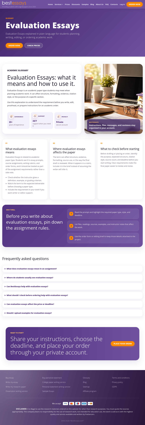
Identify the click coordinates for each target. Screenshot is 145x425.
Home (50, 4)
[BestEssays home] (19, 3)
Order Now (134, 4)
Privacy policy (117, 382)
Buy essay (10, 378)
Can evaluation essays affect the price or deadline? (30, 304)
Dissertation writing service (17, 391)
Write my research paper (16, 387)
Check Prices (33, 45)
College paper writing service (54, 382)
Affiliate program (89, 391)
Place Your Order (123, 343)
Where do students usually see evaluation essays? (30, 277)
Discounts (76, 4)
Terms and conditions (121, 378)
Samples (85, 4)
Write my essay (12, 382)
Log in (122, 4)
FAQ (107, 4)
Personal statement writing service (56, 387)
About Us (99, 4)
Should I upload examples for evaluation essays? (29, 313)
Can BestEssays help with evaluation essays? (27, 286)
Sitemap (86, 387)
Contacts (114, 4)
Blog (92, 4)
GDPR (114, 387)
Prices (67, 4)
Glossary (86, 378)
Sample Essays (48, 391)
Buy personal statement (52, 378)
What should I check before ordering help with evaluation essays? (37, 295)
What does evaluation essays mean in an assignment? (32, 268)
